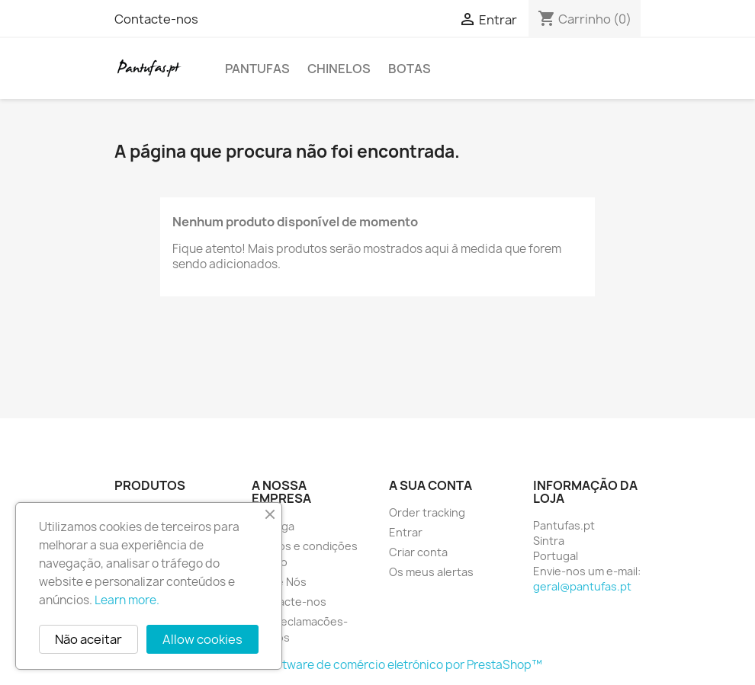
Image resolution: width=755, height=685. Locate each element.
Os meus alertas (431, 572)
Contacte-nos (156, 19)
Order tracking (427, 512)
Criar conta (418, 552)
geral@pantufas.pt (582, 586)
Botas (409, 68)
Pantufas (257, 68)
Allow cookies (202, 639)
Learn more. (127, 600)
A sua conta (430, 485)
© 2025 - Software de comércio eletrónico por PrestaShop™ (377, 665)
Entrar (405, 532)
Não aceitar (88, 639)
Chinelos (339, 68)
